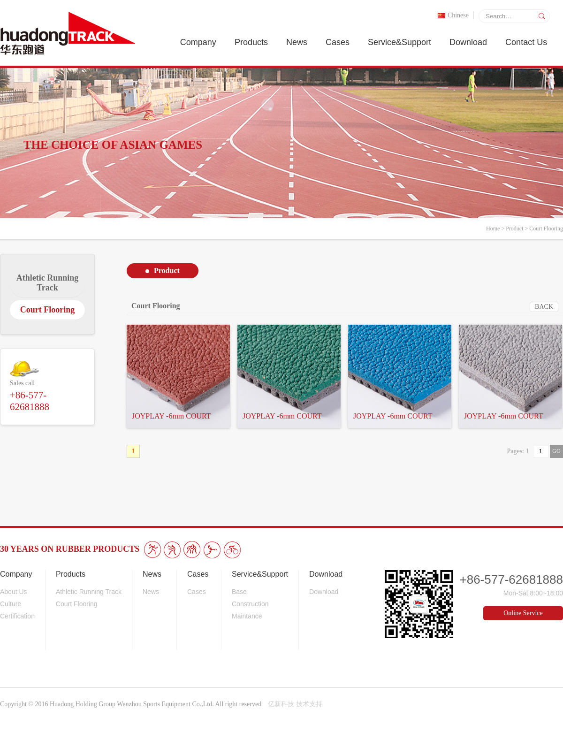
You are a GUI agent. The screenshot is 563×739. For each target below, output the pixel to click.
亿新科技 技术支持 (295, 704)
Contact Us (526, 42)
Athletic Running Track (89, 591)
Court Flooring (546, 228)
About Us (13, 591)
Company (198, 42)
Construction (250, 604)
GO (556, 451)
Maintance (247, 616)
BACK (544, 306)
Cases (338, 42)
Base (239, 591)
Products (251, 42)
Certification (17, 616)
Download (468, 42)
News (296, 42)
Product (514, 228)
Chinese (453, 15)
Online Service (523, 613)
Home (493, 228)
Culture (10, 604)
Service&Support (399, 42)
